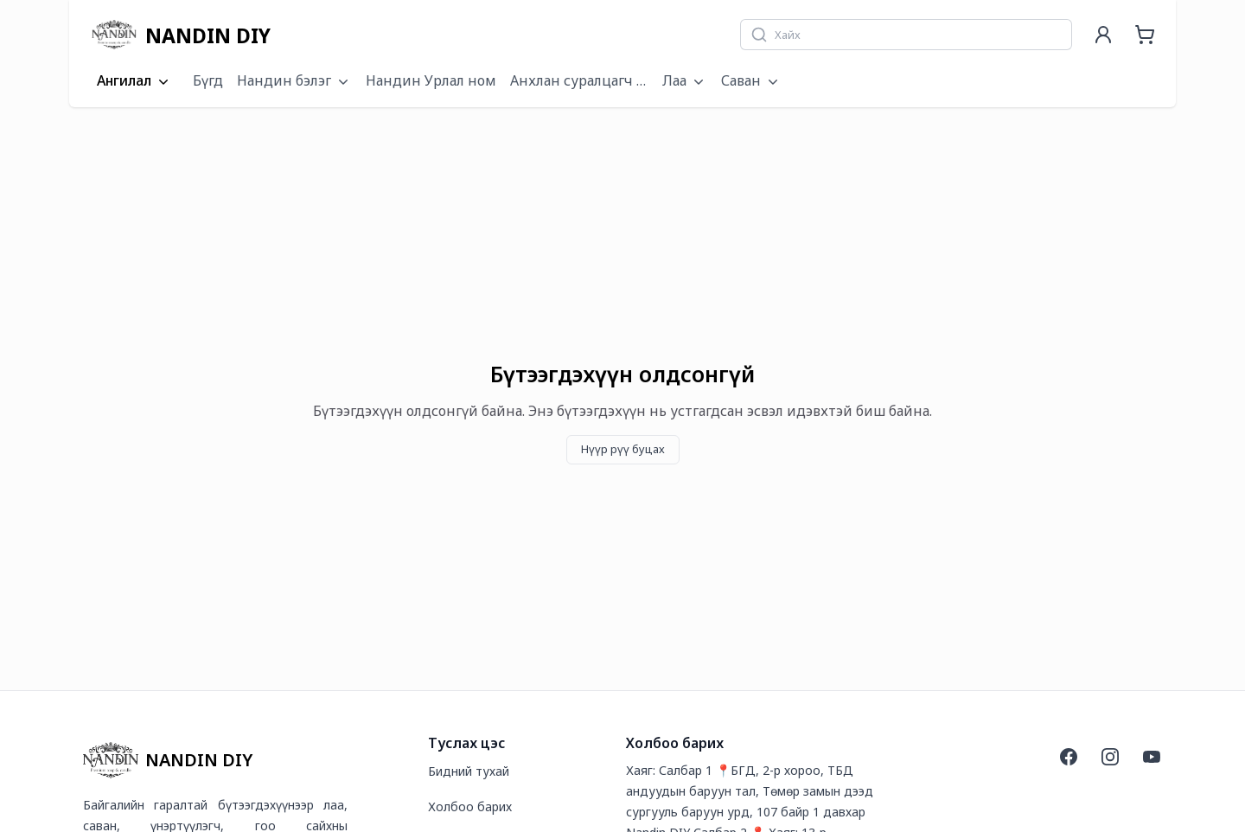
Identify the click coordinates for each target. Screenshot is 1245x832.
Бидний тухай (468, 771)
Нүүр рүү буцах (623, 449)
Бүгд (208, 80)
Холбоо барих (470, 806)
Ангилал (134, 81)
